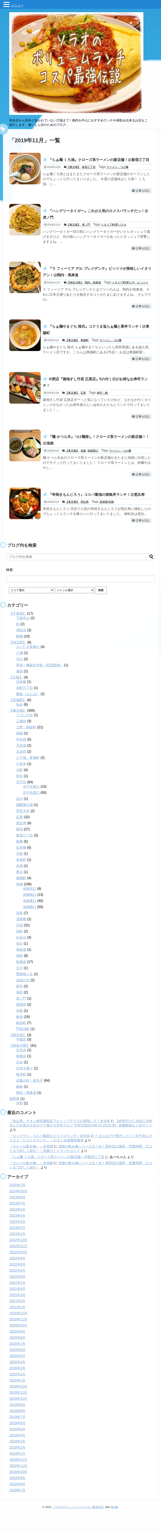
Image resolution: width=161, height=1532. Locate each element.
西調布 (21, 1022)
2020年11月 (18, 1337)
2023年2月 (17, 1245)
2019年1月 (17, 1471)
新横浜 (21, 1074)
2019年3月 (17, 1459)
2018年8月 (17, 1502)
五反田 (21, 769)
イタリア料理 (109, 234)
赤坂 (19, 1028)
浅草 (19, 930)
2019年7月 (17, 1434)
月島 (19, 871)
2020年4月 (17, 1380)
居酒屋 (104, 519)
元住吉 (21, 1067)
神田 (19, 973)
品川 (19, 816)
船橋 (19, 654)
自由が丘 (23, 998)
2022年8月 (17, 1282)
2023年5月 (17, 1227)
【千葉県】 (17, 631)
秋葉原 (21, 979)
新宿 (19, 847)
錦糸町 (21, 1040)
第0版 (114, 1524)
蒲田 (19, 1010)
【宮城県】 (17, 717)
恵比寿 (84, 519)
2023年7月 (17, 1221)
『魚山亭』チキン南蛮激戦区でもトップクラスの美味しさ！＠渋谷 (59, 1138)
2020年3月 (17, 1386)
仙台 (19, 722)
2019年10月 (18, 1416)
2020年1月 (17, 1398)
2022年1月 (17, 1300)
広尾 (83, 407)
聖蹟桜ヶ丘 (24, 991)
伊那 (19, 1121)
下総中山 (23, 635)
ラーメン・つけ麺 (117, 174)
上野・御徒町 (26, 745)
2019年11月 (18, 1410)
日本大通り (24, 1086)
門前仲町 (23, 1046)
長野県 (14, 1116)
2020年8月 (17, 1355)
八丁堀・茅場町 (28, 775)
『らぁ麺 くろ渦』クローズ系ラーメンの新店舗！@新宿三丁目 (56, 1174)
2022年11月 (18, 1264)
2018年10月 (18, 1489)
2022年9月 (17, 1276)
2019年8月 (17, 1428)
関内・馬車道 (93, 293)
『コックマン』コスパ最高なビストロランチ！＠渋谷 (49, 1153)
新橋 (19, 859)
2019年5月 (17, 1447)
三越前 (21, 739)
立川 (19, 985)
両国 (19, 751)
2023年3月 (17, 1239)
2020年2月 (17, 1392)
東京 (19, 889)
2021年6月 (17, 1306)
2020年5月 (17, 1373)
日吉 (19, 1080)
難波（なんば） (28, 711)
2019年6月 (17, 1441)
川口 (19, 676)
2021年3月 (17, 1312)
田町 (19, 949)
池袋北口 (29, 906)
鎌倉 (19, 1104)
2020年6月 (17, 1367)
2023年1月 (17, 1251)
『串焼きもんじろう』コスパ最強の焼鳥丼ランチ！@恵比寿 (100, 511)
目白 (19, 961)
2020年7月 (17, 1361)
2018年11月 (18, 1483)
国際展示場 (24, 822)
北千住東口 (31, 804)
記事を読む (141, 198)
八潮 (19, 670)
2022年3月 (17, 1294)
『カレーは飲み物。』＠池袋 (31, 1164)
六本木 (21, 781)
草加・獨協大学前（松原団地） (39, 683)
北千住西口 (31, 810)
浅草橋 (21, 937)
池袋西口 (92, 466)
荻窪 (19, 1004)
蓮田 (19, 689)
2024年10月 (18, 1209)
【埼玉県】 (17, 660)
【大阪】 (16, 695)
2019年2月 (17, 1465)
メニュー (17, 5)
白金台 (21, 955)
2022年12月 (18, 1257)
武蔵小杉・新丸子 (29, 1098)
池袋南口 (29, 912)
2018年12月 (18, 1477)
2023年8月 (17, 1215)
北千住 (21, 800)
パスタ (122, 234)
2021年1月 (17, 1325)
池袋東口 (29, 918)
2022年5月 (17, 1288)
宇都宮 (21, 1057)
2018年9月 (17, 1495)
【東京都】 (73, 174)
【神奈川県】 (75, 293)
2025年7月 (17, 1203)
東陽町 (84, 353)
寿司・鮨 (102, 407)
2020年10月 (18, 1343)
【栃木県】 (17, 1053)
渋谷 (19, 943)
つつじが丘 (24, 732)
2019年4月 (17, 1453)
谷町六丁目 (24, 705)
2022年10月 (18, 1270)
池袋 (83, 466)
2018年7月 (17, 1508)
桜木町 (21, 1092)
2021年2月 (17, 1319)
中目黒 (21, 757)
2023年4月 (17, 1233)
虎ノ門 (86, 234)
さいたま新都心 (28, 664)
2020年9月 (17, 1349)
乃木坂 (21, 763)
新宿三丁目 (89, 174)
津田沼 (21, 648)
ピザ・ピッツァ (138, 293)
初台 (19, 793)
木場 (19, 883)
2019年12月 (18, 1404)
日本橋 (21, 699)
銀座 (19, 1034)
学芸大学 (23, 828)
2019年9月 (17, 1422)
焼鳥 (111, 519)
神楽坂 (21, 967)
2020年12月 (18, 1331)
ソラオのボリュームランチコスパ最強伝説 (78, 1524)
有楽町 (21, 877)
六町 (19, 787)
